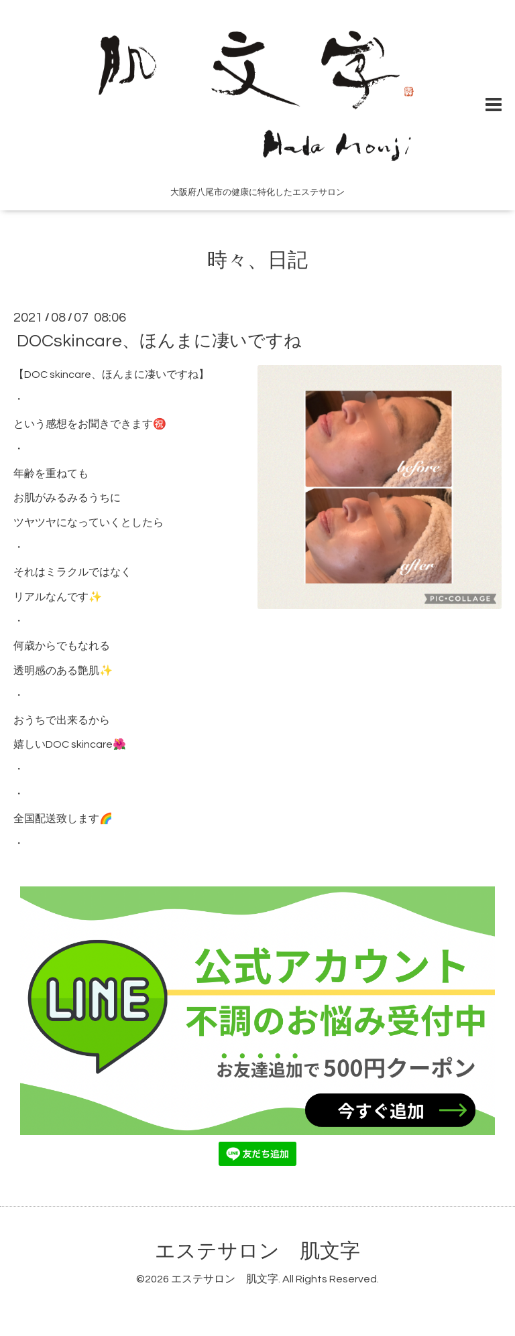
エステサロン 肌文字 (257, 1251)
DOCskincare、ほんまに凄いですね (159, 341)
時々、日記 (257, 260)
